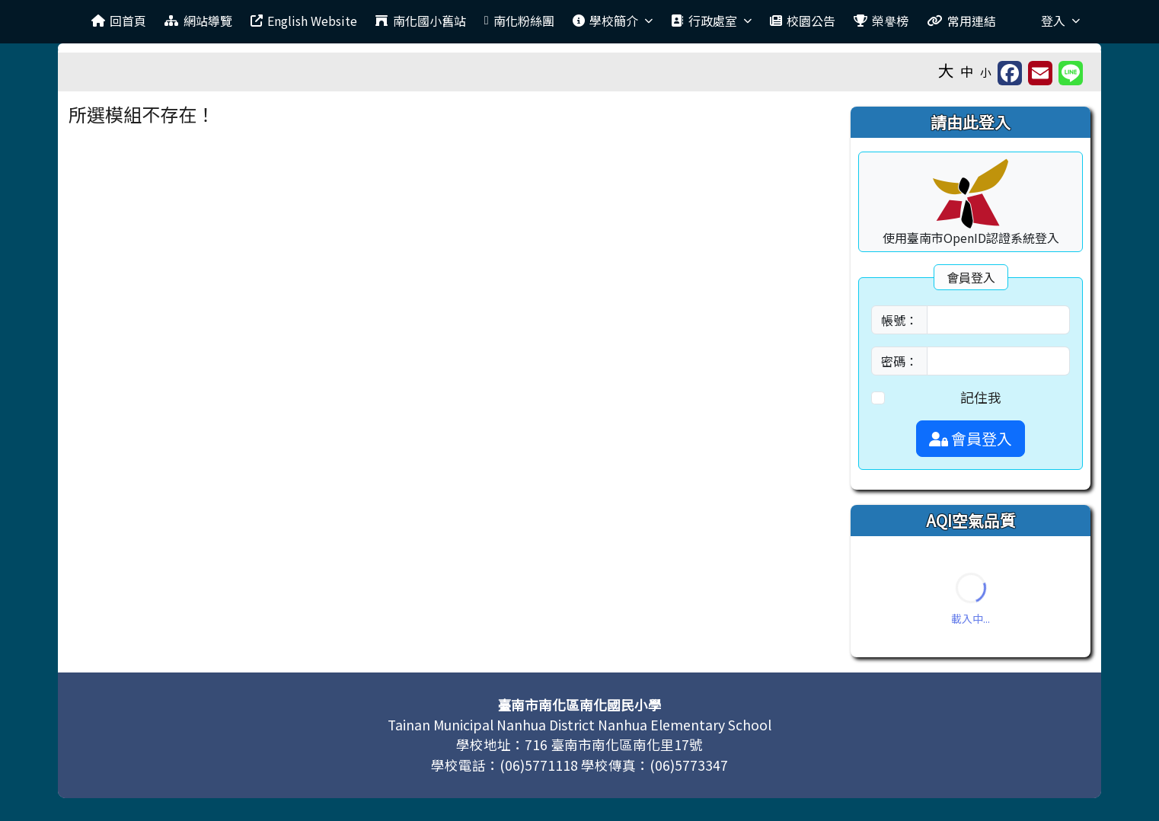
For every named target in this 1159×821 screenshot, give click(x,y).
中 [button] (967, 71)
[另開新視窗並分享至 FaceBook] (1010, 73)
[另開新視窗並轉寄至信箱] (1040, 73)
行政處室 (711, 20)
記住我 (980, 397)
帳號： (899, 320)
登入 (1060, 20)
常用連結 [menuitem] (961, 20)
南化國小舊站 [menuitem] (420, 20)
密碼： (899, 361)
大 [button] (946, 70)
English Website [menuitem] (304, 20)
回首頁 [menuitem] (118, 20)
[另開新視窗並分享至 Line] (1070, 73)
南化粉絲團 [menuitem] (519, 20)
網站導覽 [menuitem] (197, 20)
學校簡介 (613, 20)
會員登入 (970, 438)
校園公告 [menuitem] (802, 20)
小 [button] (985, 72)
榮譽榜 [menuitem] (881, 20)
